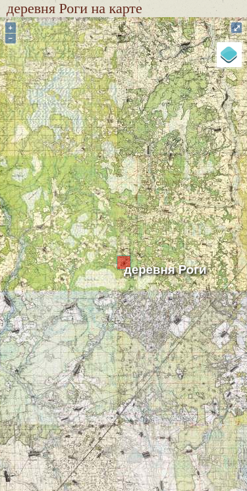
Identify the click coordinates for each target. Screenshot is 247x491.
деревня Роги (165, 269)
